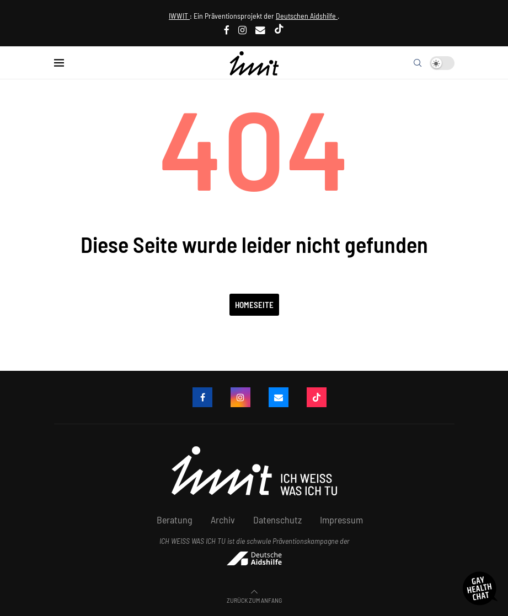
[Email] (260, 30)
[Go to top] (254, 599)
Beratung (174, 520)
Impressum (341, 520)
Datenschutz (277, 520)
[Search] (417, 63)
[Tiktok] (279, 30)
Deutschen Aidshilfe (307, 15)
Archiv (223, 520)
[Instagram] (242, 30)
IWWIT (179, 15)
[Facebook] (226, 30)
